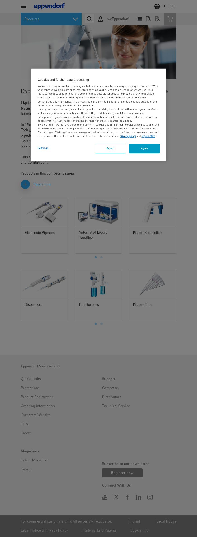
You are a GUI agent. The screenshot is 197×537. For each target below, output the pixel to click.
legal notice (148, 136)
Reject (110, 148)
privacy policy (128, 136)
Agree (144, 148)
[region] (98, 114)
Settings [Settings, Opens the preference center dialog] (43, 148)
